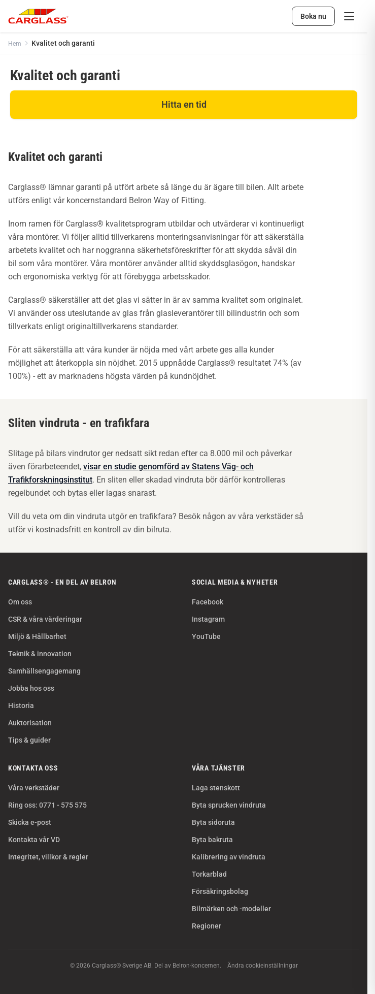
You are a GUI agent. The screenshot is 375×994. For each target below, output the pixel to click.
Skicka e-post (29, 822)
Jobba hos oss (31, 688)
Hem (14, 43)
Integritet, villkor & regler (48, 857)
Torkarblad (209, 874)
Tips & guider (29, 740)
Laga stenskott (216, 788)
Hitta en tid (184, 104)
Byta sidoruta (213, 822)
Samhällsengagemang (44, 671)
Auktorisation (30, 723)
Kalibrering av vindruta (228, 857)
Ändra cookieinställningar (262, 965)
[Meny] (349, 16)
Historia (21, 705)
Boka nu (313, 16)
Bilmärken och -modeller (231, 909)
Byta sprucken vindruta (229, 805)
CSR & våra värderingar (45, 619)
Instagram (208, 619)
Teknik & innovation (40, 654)
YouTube (206, 636)
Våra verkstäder (33, 788)
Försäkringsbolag (220, 891)
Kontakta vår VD (34, 840)
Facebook (207, 602)
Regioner (206, 926)
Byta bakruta (212, 840)
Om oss (20, 602)
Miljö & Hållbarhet (37, 636)
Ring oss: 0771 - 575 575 (47, 805)
